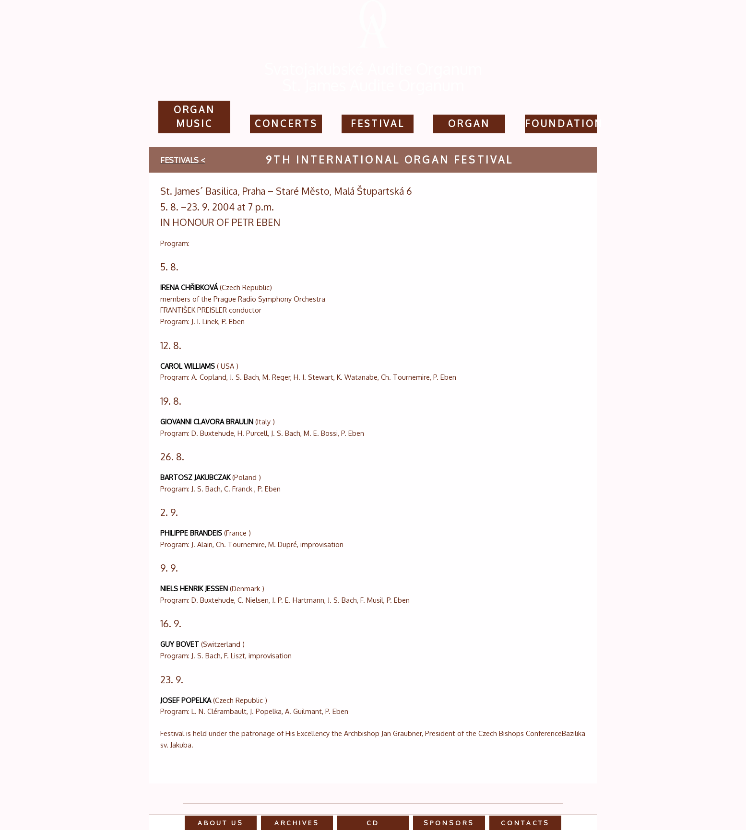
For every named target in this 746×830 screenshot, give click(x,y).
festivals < (182, 160)
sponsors (449, 822)
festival (378, 123)
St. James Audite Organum (373, 85)
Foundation (564, 123)
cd (373, 822)
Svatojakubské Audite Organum (373, 69)
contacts (525, 822)
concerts (286, 123)
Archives (297, 822)
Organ (469, 123)
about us (221, 822)
